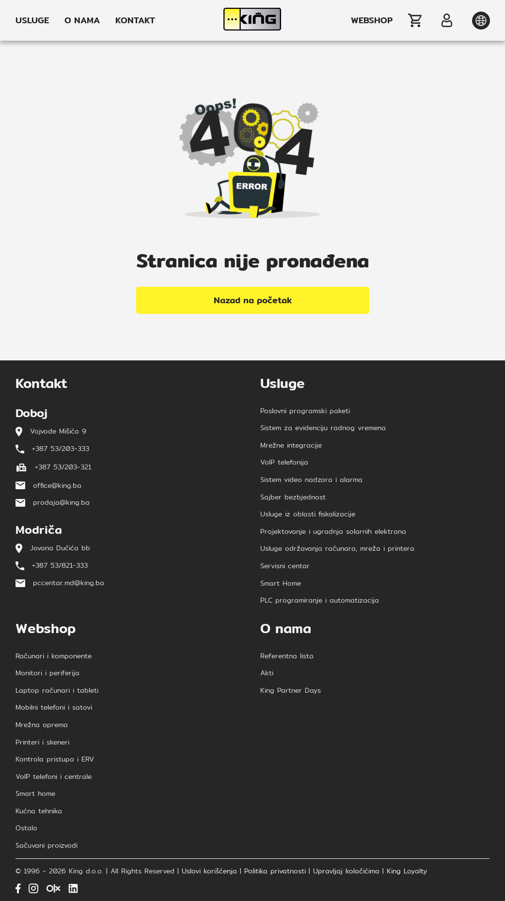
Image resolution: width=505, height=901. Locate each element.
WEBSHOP (372, 20)
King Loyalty (407, 871)
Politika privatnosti (275, 871)
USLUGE (32, 20)
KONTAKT (135, 20)
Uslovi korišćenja (209, 871)
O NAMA (82, 20)
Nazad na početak (253, 300)
